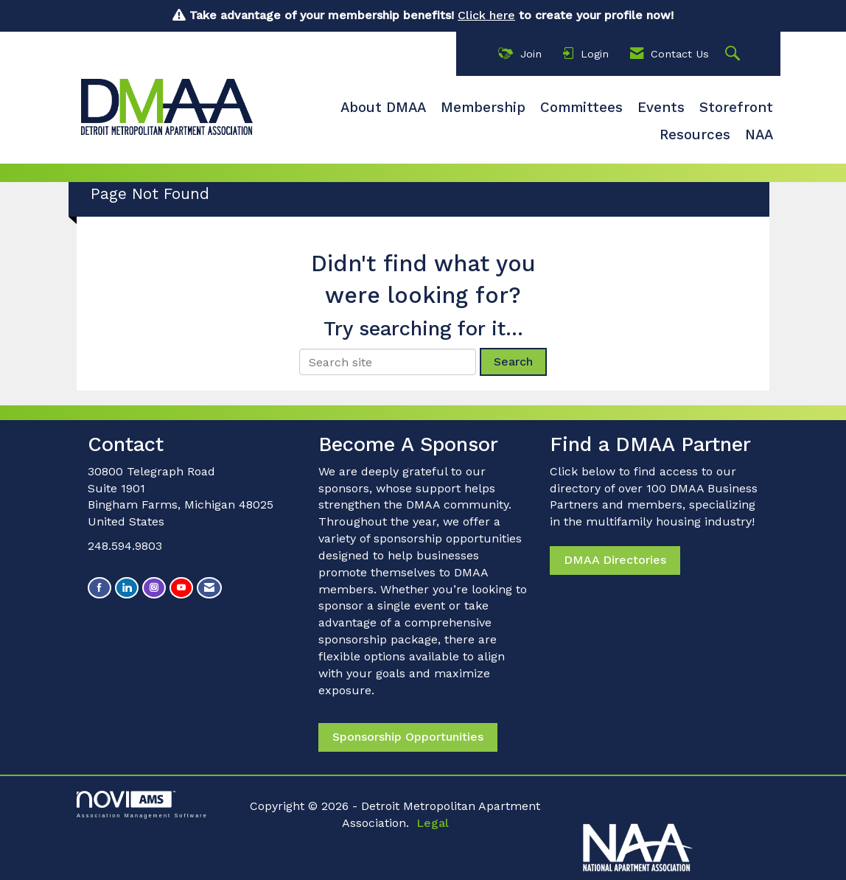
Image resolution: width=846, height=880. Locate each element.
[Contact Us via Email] (209, 587)
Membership (483, 107)
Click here (486, 15)
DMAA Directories (615, 560)
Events (661, 107)
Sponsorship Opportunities (407, 737)
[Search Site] (734, 54)
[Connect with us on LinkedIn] (127, 587)
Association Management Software (142, 804)
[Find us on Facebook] (99, 587)
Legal (432, 823)
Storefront (736, 107)
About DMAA (383, 107)
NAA (759, 135)
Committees (581, 107)
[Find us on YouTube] (181, 587)
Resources (695, 135)
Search (513, 362)
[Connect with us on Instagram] (154, 587)
